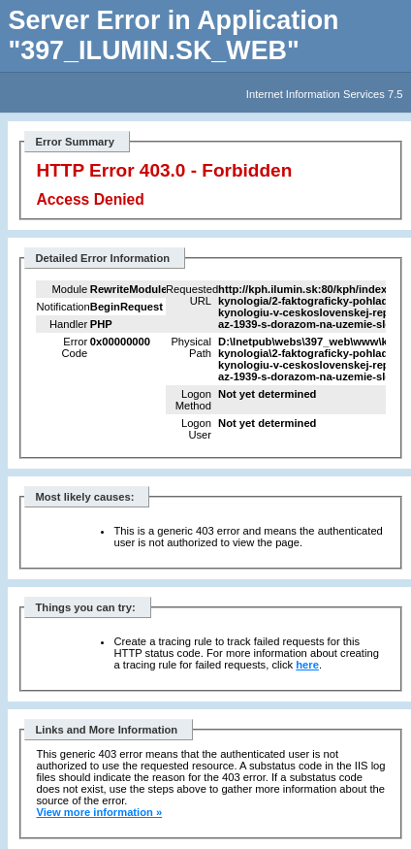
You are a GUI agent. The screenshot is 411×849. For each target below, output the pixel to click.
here (307, 664)
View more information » (99, 812)
